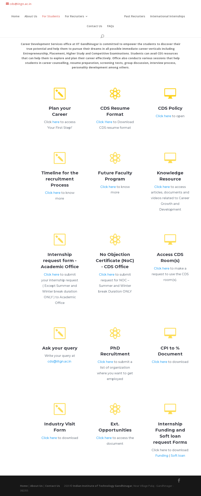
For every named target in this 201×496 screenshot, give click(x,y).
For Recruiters (75, 16)
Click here (165, 112)
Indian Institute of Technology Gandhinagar (102, 486)
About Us (31, 16)
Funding (166, 444)
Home (16, 16)
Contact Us (94, 26)
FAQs (110, 26)
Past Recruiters (133, 16)
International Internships (166, 16)
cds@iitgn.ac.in (59, 355)
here (56, 120)
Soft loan (174, 444)
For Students (52, 16)
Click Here (106, 119)
